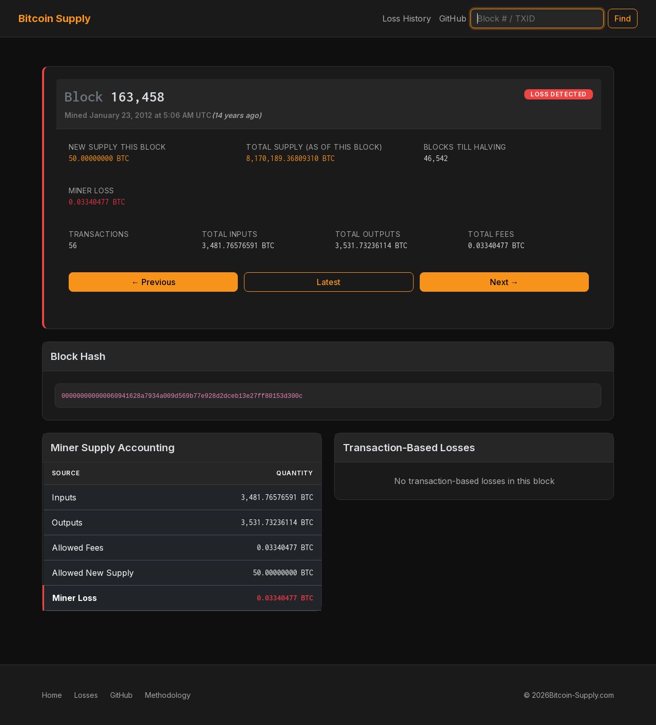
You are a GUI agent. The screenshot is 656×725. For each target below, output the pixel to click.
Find (622, 18)
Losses (86, 695)
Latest (328, 282)
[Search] (537, 18)
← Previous (153, 282)
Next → (504, 282)
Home (52, 695)
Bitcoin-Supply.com (581, 695)
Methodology (168, 695)
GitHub (452, 18)
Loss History (406, 18)
